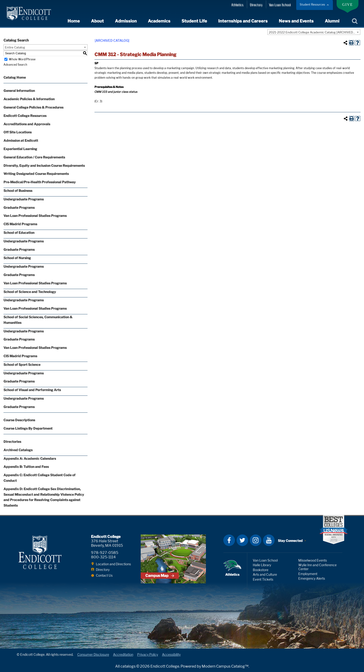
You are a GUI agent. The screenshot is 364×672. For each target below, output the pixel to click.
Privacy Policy (147, 654)
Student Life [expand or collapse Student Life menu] (194, 21)
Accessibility (171, 654)
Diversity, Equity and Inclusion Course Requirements (44, 165)
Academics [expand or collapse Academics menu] (159, 21)
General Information (19, 91)
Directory (256, 4)
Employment (307, 574)
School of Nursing (17, 258)
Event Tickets (263, 579)
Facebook (229, 540)
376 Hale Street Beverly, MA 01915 (107, 543)
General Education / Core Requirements (34, 157)
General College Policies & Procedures (33, 107)
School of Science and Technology (29, 292)
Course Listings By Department (27, 428)
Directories (12, 442)
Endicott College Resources (24, 116)
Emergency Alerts (311, 578)
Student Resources (312, 4)
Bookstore (260, 570)
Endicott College (29, 13)
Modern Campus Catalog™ (225, 666)
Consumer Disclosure (93, 654)
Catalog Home (14, 77)
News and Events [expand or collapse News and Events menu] (296, 21)
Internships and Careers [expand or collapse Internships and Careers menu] (243, 21)
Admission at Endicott (20, 140)
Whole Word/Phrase (22, 59)
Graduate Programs (19, 207)
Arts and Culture (265, 574)
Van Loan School (280, 4)
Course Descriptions (19, 420)
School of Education (18, 233)
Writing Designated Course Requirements (36, 174)
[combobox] (313, 32)
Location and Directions (113, 564)
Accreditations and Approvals (26, 124)
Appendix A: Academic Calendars (29, 458)
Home (74, 21)
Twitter (242, 540)
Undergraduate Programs (23, 199)
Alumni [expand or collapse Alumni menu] (332, 21)
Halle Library (262, 565)
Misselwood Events (312, 560)
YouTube (269, 540)
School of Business (17, 191)
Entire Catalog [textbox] (15, 47)
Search (354, 21)
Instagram (255, 540)
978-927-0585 (104, 552)
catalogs (128, 666)
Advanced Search (15, 64)
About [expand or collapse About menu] (97, 21)
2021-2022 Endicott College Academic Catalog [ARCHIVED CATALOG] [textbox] (314, 32)
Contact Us (104, 575)
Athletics (237, 4)
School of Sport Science (21, 365)
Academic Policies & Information (29, 99)
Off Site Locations (17, 132)
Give (347, 4)
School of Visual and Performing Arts (32, 390)
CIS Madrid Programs (20, 224)
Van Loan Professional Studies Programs (35, 216)
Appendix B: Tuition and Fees (26, 467)
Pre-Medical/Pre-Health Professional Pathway (39, 182)
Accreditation (123, 654)
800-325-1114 (103, 557)
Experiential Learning (20, 149)
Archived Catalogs (17, 450)
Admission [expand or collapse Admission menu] (126, 21)
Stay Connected (290, 541)
